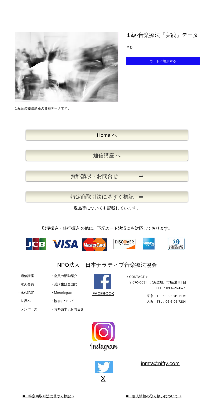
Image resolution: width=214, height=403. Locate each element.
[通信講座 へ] (107, 155)
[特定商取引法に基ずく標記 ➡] (107, 196)
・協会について (62, 301)
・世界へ (24, 301)
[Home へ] (107, 135)
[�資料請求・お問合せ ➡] (107, 176)
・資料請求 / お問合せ (67, 309)
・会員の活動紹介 (64, 276)
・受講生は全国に (64, 284)
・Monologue (61, 293)
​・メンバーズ (27, 309)
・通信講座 (25, 276)
